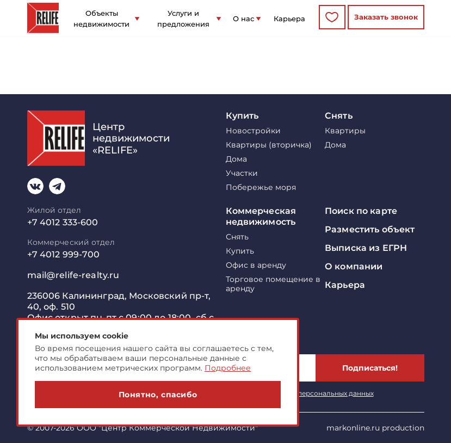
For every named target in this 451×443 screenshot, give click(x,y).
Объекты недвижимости (101, 18)
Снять (339, 115)
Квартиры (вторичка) (269, 145)
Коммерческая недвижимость (261, 216)
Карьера (289, 18)
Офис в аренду (256, 265)
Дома (236, 159)
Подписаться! (370, 368)
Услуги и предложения (183, 18)
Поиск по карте (361, 211)
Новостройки (253, 131)
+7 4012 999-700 (63, 254)
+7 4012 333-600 (62, 222)
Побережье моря (261, 187)
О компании (353, 266)
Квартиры (345, 131)
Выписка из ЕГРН (366, 248)
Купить (242, 115)
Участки (242, 173)
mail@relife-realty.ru (73, 275)
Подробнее (228, 368)
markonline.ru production (375, 427)
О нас (243, 18)
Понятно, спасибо (158, 394)
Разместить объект (370, 229)
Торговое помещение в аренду (273, 284)
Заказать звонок (386, 17)
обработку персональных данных (317, 393)
